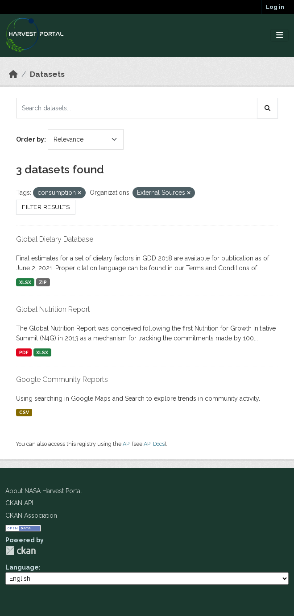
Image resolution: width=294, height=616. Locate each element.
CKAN (20, 550)
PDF (24, 352)
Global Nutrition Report (53, 309)
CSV (24, 412)
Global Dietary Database (54, 239)
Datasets (47, 74)
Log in (275, 7)
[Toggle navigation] (279, 35)
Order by (30, 139)
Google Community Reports (62, 379)
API (127, 443)
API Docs (154, 443)
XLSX (25, 282)
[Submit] (267, 108)
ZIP (43, 282)
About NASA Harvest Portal (43, 490)
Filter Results (46, 207)
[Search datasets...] (136, 108)
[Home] (13, 74)
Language (22, 567)
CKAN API (19, 503)
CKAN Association (31, 515)
